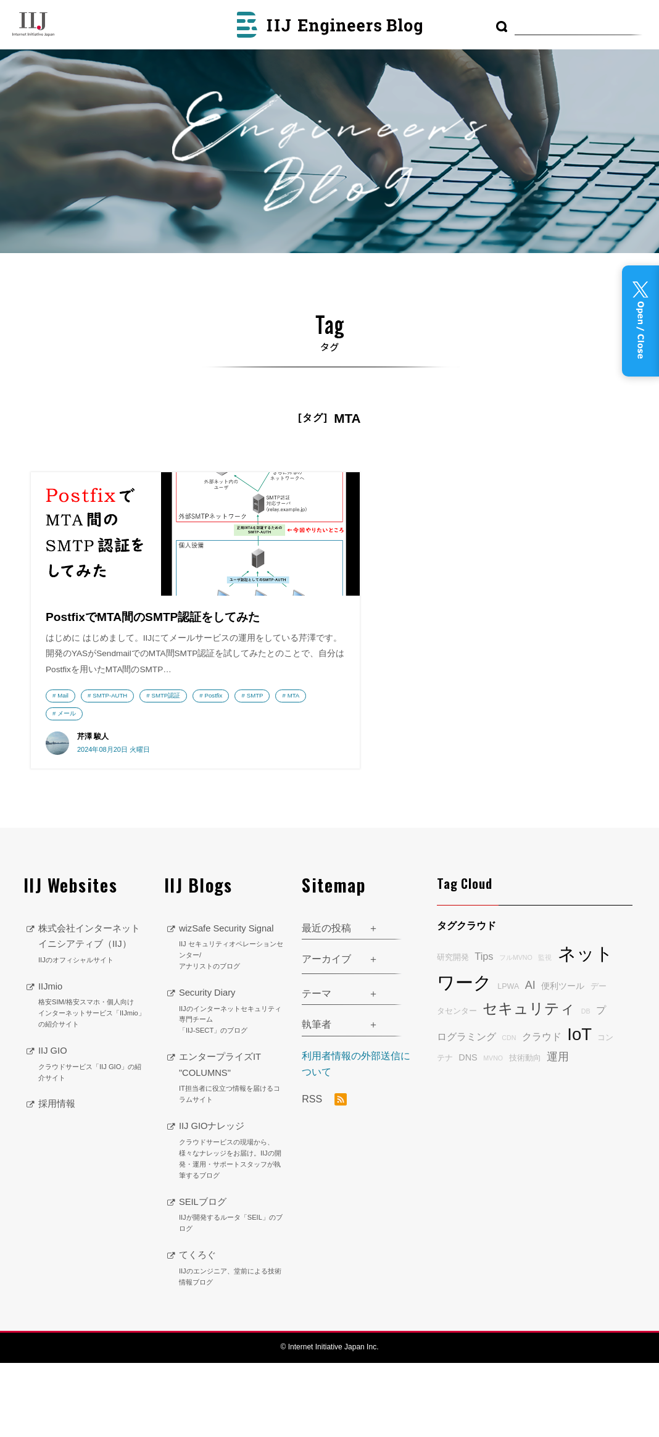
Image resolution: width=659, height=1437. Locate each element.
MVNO (493, 1131)
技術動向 (525, 1131)
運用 (558, 1130)
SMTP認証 (166, 749)
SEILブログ (231, 1289)
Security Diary (231, 1085)
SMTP (107, 766)
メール (66, 784)
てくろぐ (231, 1342)
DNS (467, 1131)
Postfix (66, 766)
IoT (579, 1107)
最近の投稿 (326, 1001)
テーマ (316, 1067)
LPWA (508, 1060)
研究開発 (453, 1031)
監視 (545, 1031)
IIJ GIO (92, 1154)
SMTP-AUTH (110, 749)
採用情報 (58, 1193)
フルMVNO (516, 1031)
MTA (146, 766)
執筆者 (316, 1098)
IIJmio (92, 1094)
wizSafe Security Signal (231, 1021)
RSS (324, 1173)
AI (530, 1058)
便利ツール (562, 1059)
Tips (484, 1029)
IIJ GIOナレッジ (231, 1224)
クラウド (542, 1109)
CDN (509, 1111)
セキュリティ (529, 1082)
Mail (62, 749)
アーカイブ (326, 1032)
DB (586, 1084)
